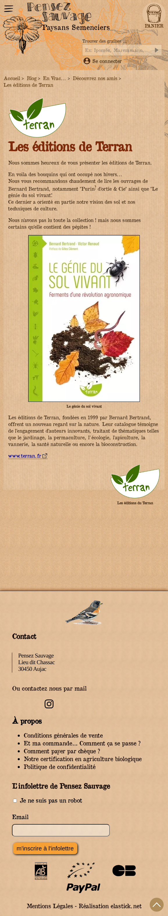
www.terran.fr (24, 456)
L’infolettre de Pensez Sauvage (61, 785)
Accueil (11, 78)
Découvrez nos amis (95, 78)
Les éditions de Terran (28, 85)
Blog (31, 78)
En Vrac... (54, 78)
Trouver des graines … (104, 41)
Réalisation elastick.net (110, 906)
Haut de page (157, 905)
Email (20, 817)
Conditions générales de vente (63, 735)
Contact (24, 636)
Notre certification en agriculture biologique (83, 759)
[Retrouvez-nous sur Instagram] (49, 707)
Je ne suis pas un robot (47, 800)
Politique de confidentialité (59, 766)
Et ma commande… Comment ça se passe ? (82, 743)
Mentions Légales (49, 906)
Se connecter (102, 60)
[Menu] (8, 9)
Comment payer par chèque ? (62, 751)
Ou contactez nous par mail (49, 688)
